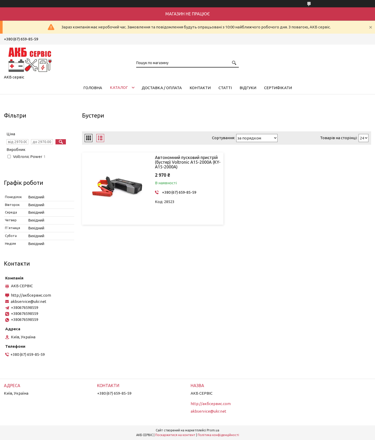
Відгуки (248, 87)
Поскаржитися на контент (175, 435)
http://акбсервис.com (31, 295)
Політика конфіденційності (218, 435)
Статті (225, 87)
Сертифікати (278, 87)
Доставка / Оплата (162, 87)
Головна (92, 87)
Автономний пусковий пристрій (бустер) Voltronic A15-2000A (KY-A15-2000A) (188, 162)
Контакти (200, 87)
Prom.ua (213, 430)
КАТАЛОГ (119, 87)
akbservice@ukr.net (28, 301)
